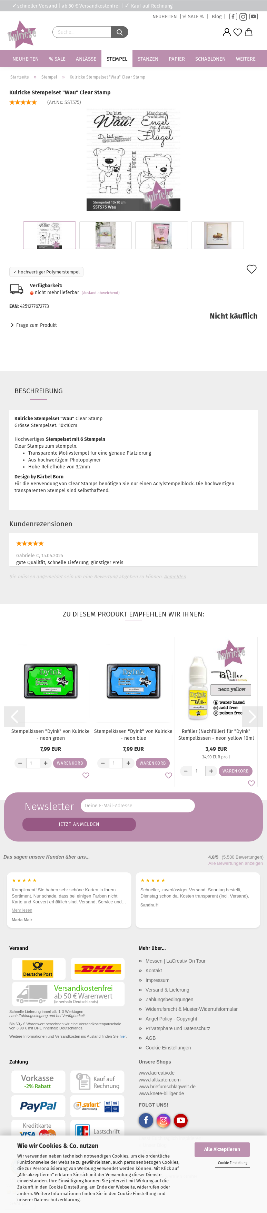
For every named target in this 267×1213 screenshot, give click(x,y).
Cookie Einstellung (232, 1163)
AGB (151, 1038)
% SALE (57, 59)
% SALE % (193, 17)
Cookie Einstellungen (168, 1047)
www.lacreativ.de (157, 1073)
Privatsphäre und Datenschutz (178, 1028)
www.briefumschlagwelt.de (167, 1086)
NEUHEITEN (164, 17)
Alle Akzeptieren (222, 1149)
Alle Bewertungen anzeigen (235, 863)
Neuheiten (25, 59)
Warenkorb (70, 763)
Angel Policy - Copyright (171, 1019)
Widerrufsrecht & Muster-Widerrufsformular (192, 1009)
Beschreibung (38, 391)
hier (123, 1036)
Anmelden (175, 577)
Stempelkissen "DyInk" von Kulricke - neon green (50, 734)
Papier (177, 59)
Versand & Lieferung (167, 990)
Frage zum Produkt (36, 325)
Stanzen (148, 59)
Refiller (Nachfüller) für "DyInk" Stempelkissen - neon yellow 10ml (216, 734)
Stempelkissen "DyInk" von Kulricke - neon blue (133, 734)
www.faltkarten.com (159, 1079)
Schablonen (210, 59)
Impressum (157, 980)
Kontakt (154, 970)
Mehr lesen (22, 910)
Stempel (117, 59)
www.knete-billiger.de (161, 1093)
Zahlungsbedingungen (170, 999)
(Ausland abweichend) (101, 293)
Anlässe (86, 59)
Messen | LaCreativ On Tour (176, 961)
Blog (216, 17)
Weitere (246, 59)
